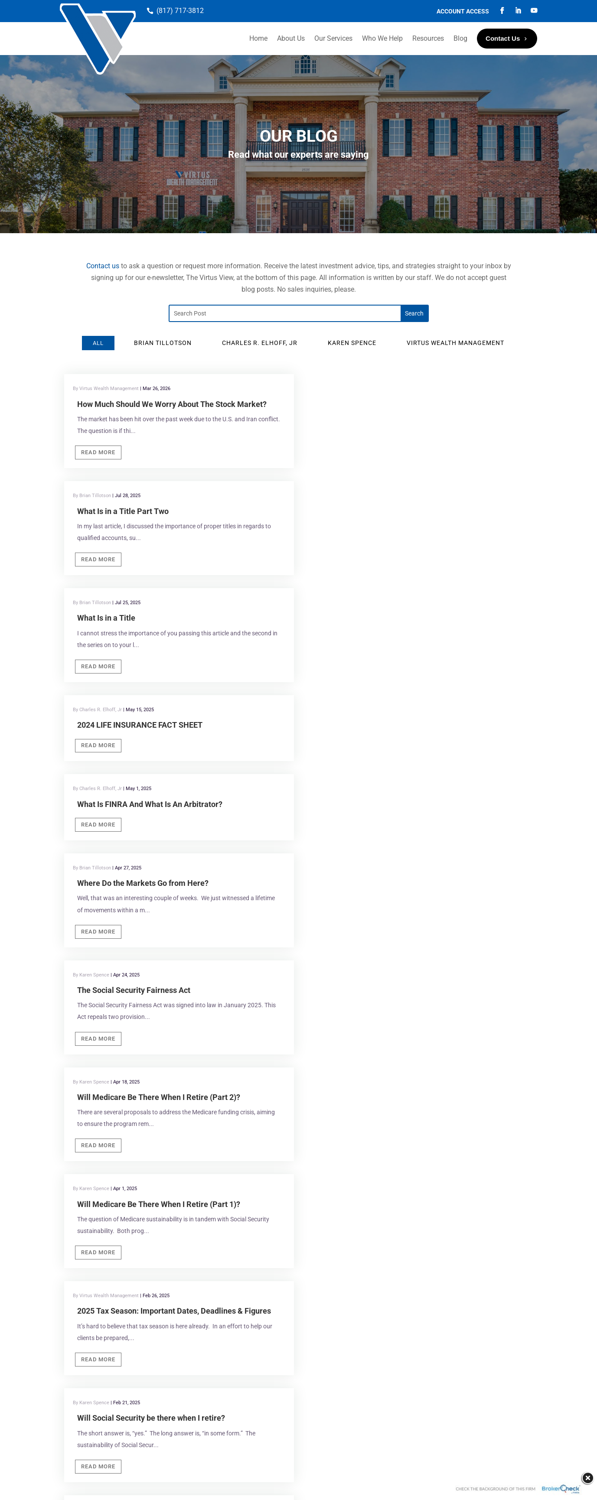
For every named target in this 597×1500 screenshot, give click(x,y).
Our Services (333, 38)
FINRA (209, 1384)
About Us (291, 38)
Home (258, 38)
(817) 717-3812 (180, 11)
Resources (428, 38)
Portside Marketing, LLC (296, 1485)
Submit (406, 1220)
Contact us (102, 266)
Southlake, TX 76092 (247, 1103)
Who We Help (382, 38)
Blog (460, 38)
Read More (98, 452)
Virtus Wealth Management (120, 1091)
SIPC (229, 1384)
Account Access (463, 11)
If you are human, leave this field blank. (444, 1181)
